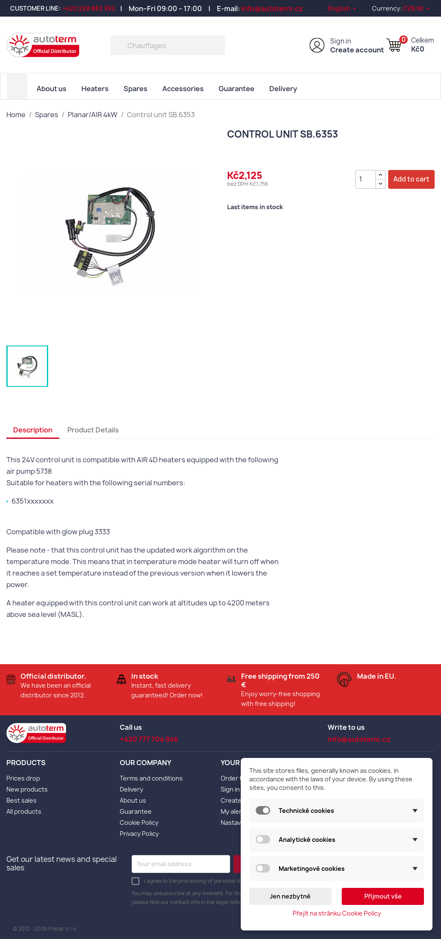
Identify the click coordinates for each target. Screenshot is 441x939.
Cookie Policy (139, 822)
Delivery (283, 88)
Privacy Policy (139, 833)
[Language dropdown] (342, 8)
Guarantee (236, 88)
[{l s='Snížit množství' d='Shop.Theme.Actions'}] (380, 183)
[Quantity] (365, 178)
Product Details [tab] (93, 429)
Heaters (95, 88)
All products (23, 811)
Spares (135, 88)
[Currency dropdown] (417, 8)
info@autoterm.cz (272, 8)
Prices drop (23, 777)
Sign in (340, 41)
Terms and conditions (151, 777)
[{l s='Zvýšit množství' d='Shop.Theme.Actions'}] (380, 174)
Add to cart (411, 178)
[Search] (167, 45)
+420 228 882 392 (88, 8)
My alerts (234, 811)
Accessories (183, 88)
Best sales (21, 799)
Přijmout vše (383, 896)
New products (27, 788)
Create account (357, 50)
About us (51, 88)
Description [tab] (32, 429)
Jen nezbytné (290, 896)
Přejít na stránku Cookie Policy (337, 913)
